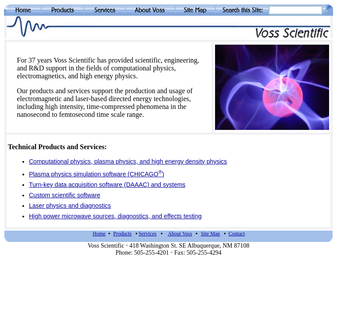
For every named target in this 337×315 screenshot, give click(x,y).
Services (148, 234)
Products (122, 234)
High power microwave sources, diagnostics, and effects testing (115, 216)
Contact (237, 234)
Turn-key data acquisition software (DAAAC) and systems (107, 184)
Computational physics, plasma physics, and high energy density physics (128, 161)
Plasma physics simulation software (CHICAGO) (96, 174)
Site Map (210, 234)
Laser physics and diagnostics (70, 205)
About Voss (180, 234)
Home (99, 234)
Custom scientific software (64, 195)
